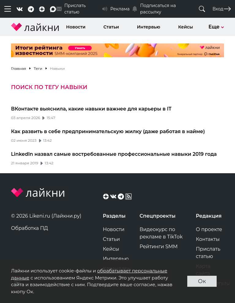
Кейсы (185, 27)
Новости (75, 27)
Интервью (148, 27)
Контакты (208, 239)
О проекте (209, 229)
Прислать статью (208, 252)
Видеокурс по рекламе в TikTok (161, 233)
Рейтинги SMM (159, 246)
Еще (216, 27)
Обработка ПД (29, 228)
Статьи (111, 27)
